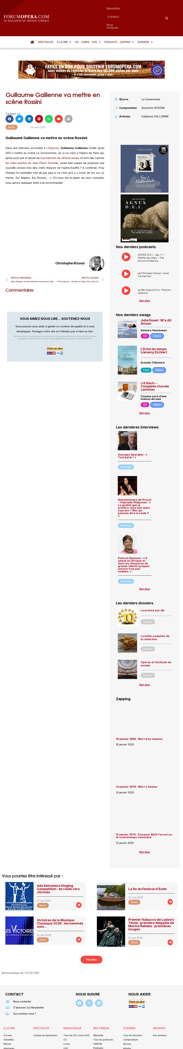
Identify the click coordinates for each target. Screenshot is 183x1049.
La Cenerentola (150, 80)
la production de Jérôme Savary (60, 138)
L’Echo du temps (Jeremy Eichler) (154, 331)
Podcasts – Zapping (119, 22)
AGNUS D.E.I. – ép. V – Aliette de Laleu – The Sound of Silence (151, 238)
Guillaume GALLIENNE (155, 97)
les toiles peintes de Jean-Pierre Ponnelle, (32, 143)
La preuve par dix (152, 591)
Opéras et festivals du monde (156, 644)
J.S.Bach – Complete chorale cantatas (155, 367)
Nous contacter (123, 8)
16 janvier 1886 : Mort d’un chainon (139, 719)
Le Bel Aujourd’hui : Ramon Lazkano (154, 272)
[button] (64, 23)
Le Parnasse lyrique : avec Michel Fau (153, 255)
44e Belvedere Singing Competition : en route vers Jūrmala (58, 870)
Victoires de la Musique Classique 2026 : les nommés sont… (60, 904)
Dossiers (145, 22)
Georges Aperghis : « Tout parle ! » (132, 437)
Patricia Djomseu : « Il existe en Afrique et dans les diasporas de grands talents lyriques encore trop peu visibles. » (134, 545)
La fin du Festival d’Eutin (147, 870)
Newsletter (85, 8)
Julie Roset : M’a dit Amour (156, 302)
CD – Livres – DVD (87, 22)
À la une (64, 22)
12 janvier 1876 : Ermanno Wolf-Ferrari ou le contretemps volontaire (144, 817)
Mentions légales (70, 1041)
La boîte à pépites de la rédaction (155, 618)
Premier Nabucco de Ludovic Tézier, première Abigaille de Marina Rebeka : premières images (151, 905)
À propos (102, 8)
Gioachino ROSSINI (153, 88)
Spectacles (45, 22)
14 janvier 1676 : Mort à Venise (136, 767)
